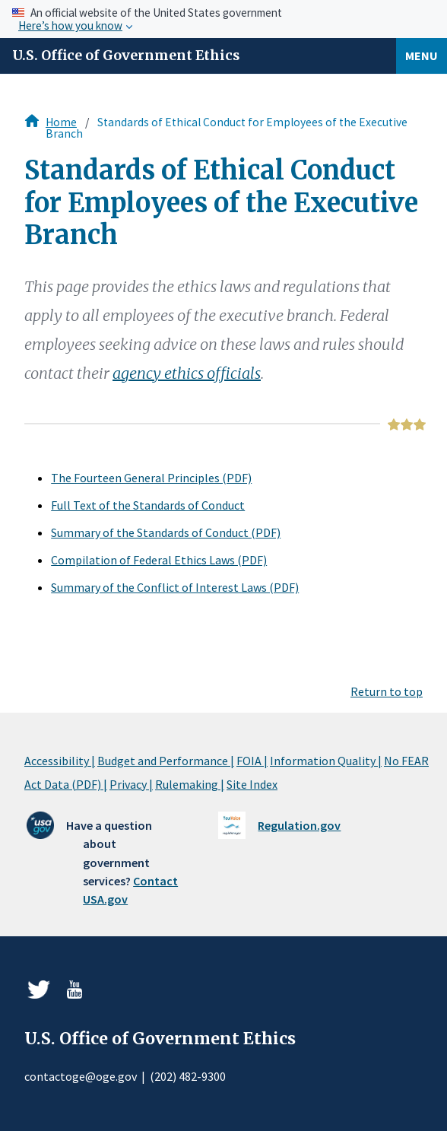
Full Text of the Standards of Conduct (148, 505)
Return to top (386, 691)
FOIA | (252, 760)
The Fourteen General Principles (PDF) (151, 477)
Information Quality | (326, 760)
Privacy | (131, 784)
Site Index (252, 784)
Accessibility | (59, 760)
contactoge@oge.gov (80, 1076)
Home (61, 122)
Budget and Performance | (165, 760)
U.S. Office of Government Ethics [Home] (125, 55)
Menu (421, 55)
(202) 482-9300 (188, 1076)
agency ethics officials (187, 373)
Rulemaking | (189, 784)
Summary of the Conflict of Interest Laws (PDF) (175, 587)
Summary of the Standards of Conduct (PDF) (166, 532)
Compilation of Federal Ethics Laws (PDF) (159, 559)
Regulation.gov (299, 825)
